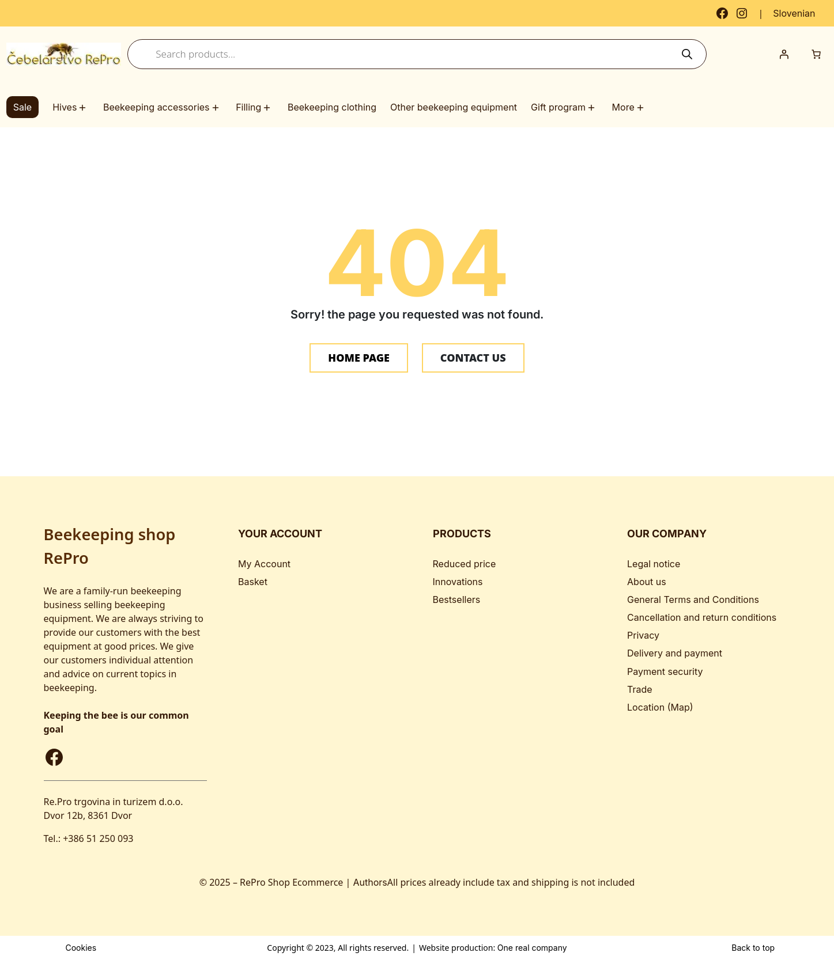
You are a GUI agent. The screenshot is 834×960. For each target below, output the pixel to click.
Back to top (753, 948)
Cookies (80, 948)
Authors (370, 882)
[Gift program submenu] (593, 108)
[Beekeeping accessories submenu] (217, 108)
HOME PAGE (359, 358)
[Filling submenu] (268, 108)
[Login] (783, 54)
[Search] (687, 54)
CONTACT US (473, 358)
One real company (532, 948)
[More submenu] (642, 108)
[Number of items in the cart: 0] (816, 54)
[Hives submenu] (84, 108)
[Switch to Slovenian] (794, 13)
